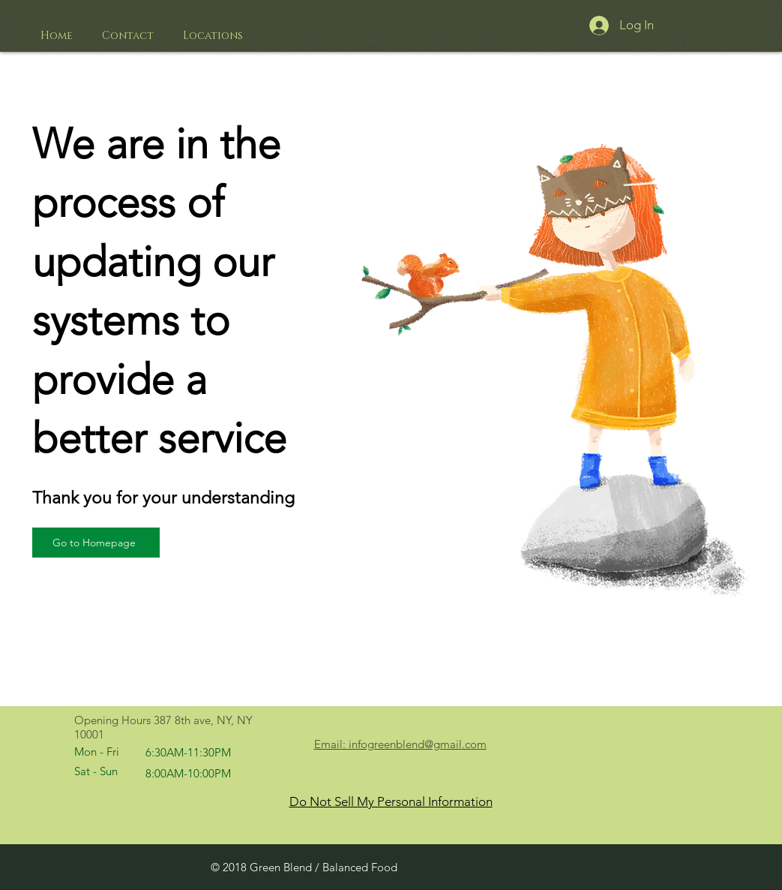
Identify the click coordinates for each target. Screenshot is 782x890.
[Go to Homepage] (96, 543)
